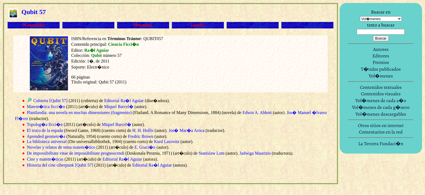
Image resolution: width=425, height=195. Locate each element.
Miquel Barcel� (118, 106)
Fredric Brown (140, 136)
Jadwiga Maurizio (255, 153)
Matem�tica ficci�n (46, 106)
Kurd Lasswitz (166, 141)
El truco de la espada (45, 130)
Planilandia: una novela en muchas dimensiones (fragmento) (79, 112)
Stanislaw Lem (212, 153)
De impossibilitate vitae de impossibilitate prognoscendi (75, 153)
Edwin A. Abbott (257, 112)
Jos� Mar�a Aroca (186, 130)
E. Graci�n (144, 147)
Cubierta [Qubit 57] (50, 100)
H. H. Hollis (142, 130)
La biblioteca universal (47, 141)
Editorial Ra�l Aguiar (124, 100)
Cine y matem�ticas (45, 159)
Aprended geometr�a (46, 136)
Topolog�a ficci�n (45, 124)
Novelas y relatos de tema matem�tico (61, 147)
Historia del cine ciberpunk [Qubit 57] (60, 165)
